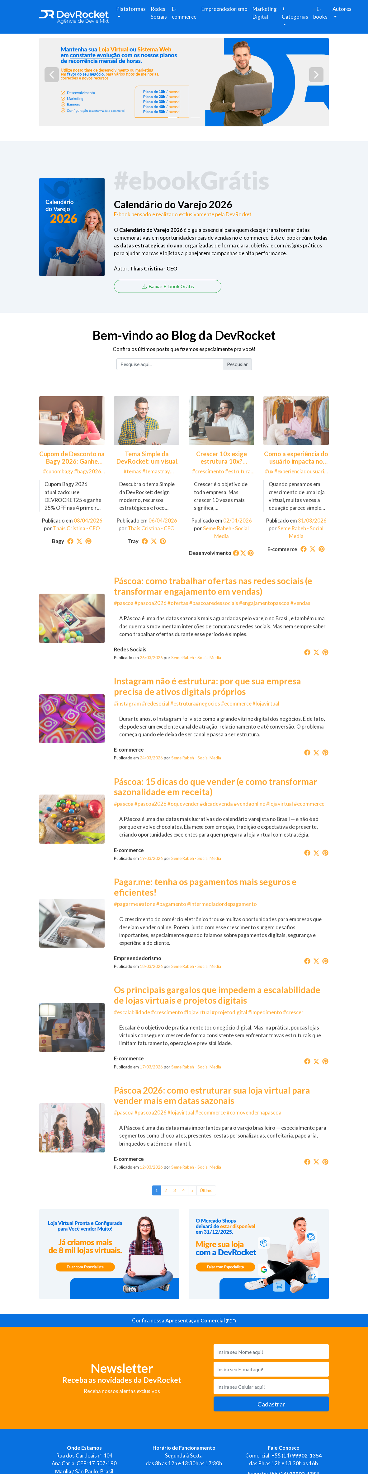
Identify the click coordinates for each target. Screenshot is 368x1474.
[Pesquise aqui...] (169, 364)
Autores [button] (342, 9)
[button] (52, 74)
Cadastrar (271, 1404)
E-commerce (184, 13)
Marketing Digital (264, 13)
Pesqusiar (237, 364)
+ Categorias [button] (295, 13)
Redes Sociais (159, 13)
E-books (320, 13)
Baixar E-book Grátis (168, 286)
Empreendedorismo (224, 9)
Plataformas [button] (131, 9)
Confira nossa (184, 1320)
